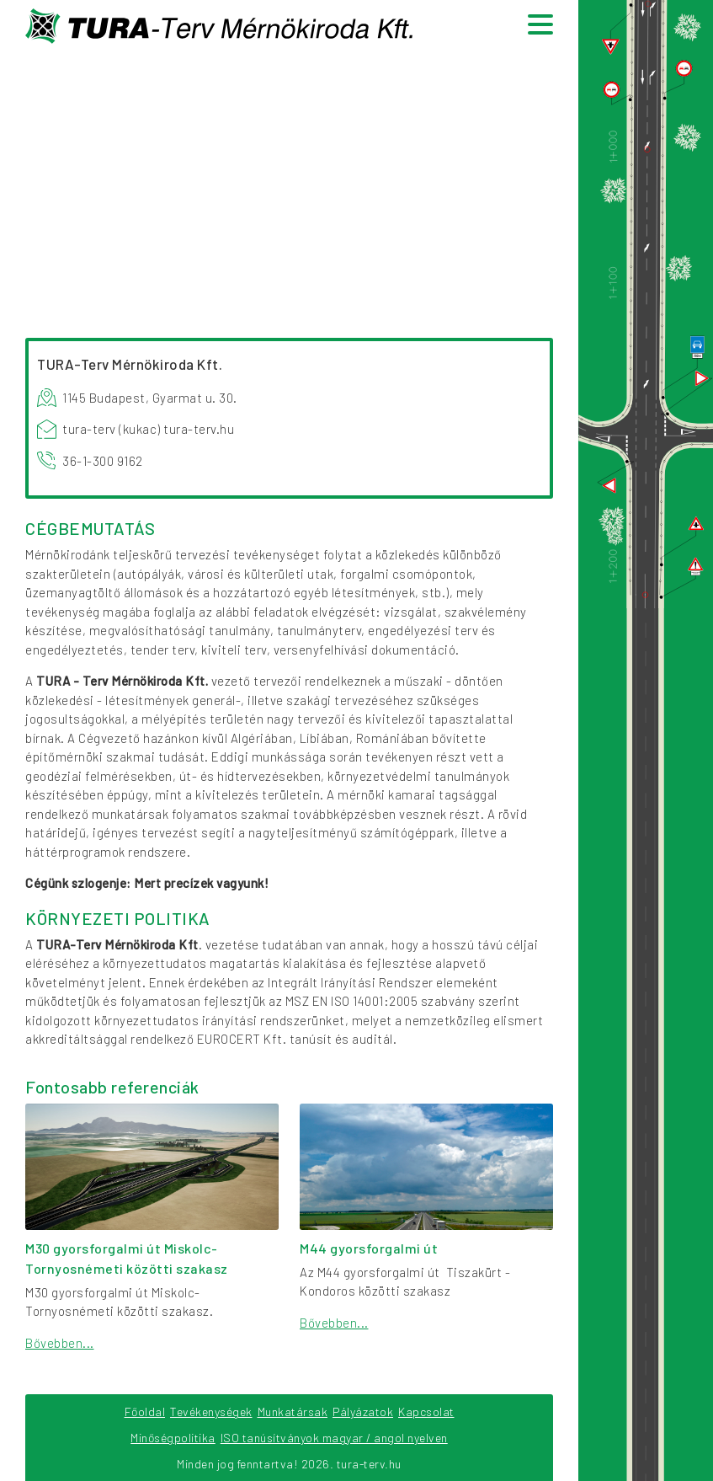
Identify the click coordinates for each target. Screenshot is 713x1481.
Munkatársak (293, 1411)
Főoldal (145, 1411)
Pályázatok (363, 1411)
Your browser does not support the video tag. (289, 184)
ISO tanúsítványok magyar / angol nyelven (334, 1437)
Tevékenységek (211, 1411)
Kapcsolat (426, 1411)
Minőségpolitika (172, 1437)
